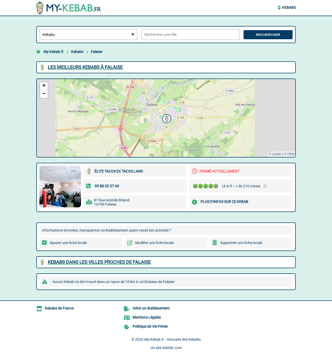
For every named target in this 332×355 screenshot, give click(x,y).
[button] (166, 118)
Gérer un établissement (151, 308)
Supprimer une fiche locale (241, 243)
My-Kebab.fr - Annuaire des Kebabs (172, 339)
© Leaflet (275, 154)
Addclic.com (172, 348)
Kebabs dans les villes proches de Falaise (99, 262)
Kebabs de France (59, 308)
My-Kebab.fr (54, 52)
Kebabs (289, 7)
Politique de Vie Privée (150, 326)
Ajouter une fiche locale (68, 243)
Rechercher (268, 35)
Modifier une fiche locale (154, 243)
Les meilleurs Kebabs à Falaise (85, 67)
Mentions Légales (147, 317)
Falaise (96, 52)
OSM (290, 154)
